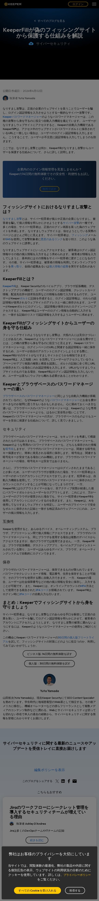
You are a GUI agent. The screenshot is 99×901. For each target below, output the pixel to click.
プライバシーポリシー (37, 879)
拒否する (75, 890)
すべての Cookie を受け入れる (37, 890)
